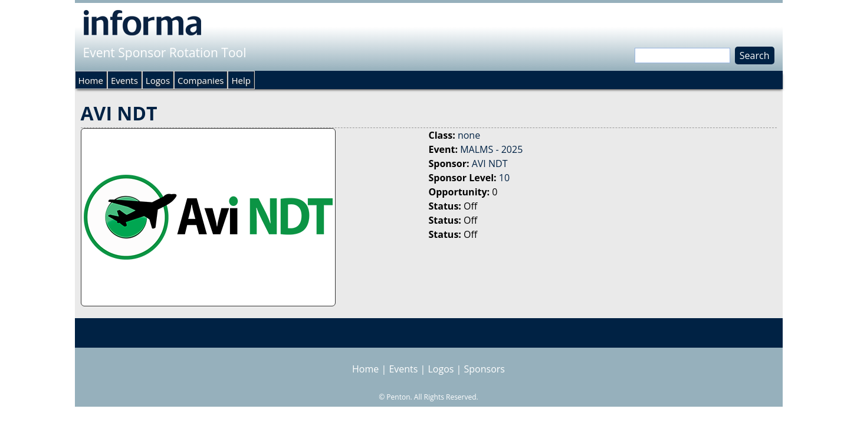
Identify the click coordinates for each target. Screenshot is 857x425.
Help (240, 80)
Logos (158, 80)
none (469, 135)
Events (124, 80)
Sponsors (484, 368)
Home (90, 80)
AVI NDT (490, 163)
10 (504, 177)
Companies (201, 80)
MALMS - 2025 (491, 149)
